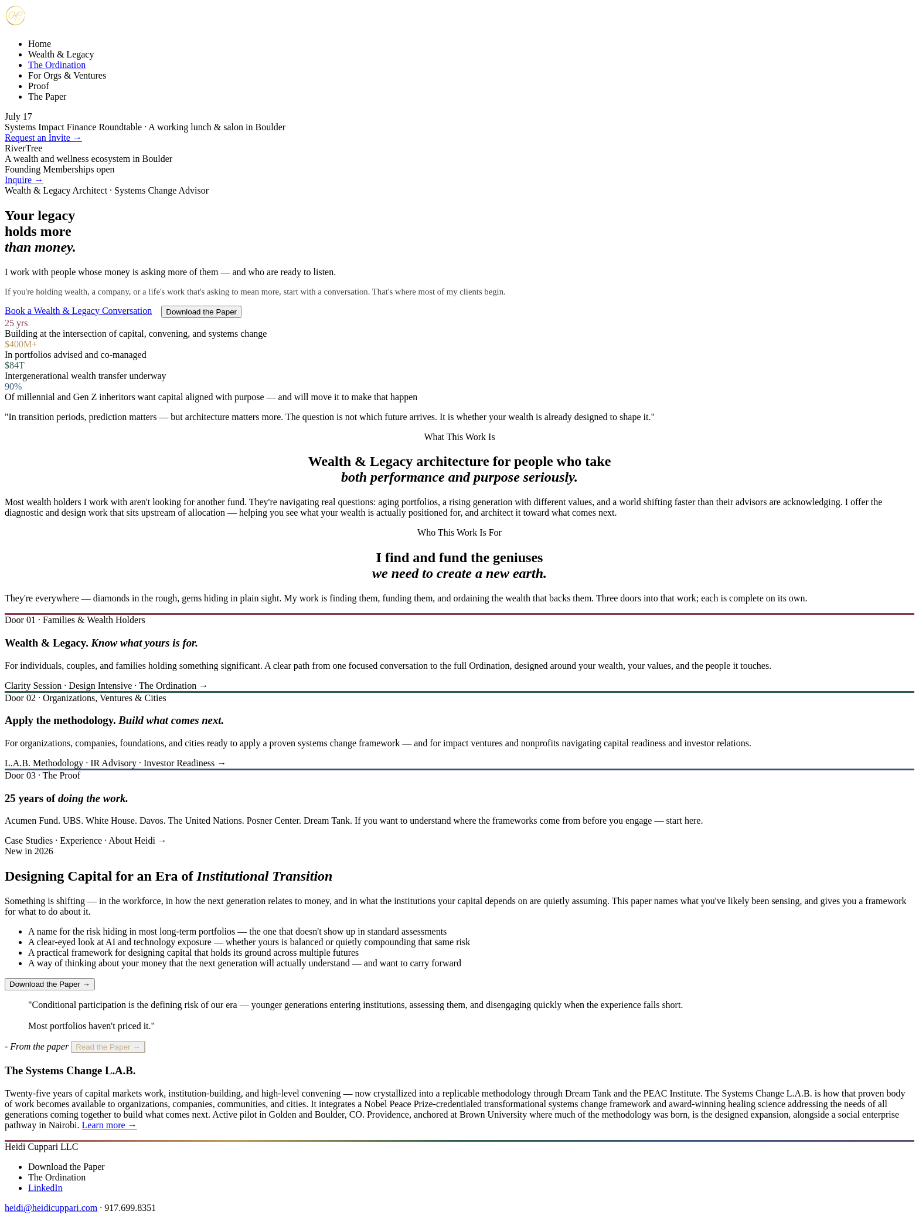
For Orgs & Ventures (67, 75)
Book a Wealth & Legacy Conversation (78, 311)
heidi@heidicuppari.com (51, 1208)
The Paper (47, 97)
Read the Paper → (108, 1047)
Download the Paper (201, 311)
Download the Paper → (49, 984)
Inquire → (24, 180)
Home (39, 44)
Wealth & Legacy (61, 54)
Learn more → (109, 1125)
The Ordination (57, 65)
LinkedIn (45, 1188)
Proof (38, 86)
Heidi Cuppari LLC (41, 1147)
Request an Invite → (43, 138)
